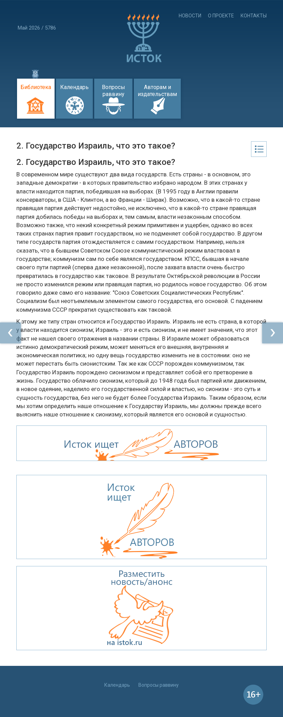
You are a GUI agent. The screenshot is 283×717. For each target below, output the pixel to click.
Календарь (74, 87)
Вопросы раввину (113, 90)
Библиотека (36, 87)
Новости (190, 15)
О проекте (221, 15)
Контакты (254, 15)
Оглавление (259, 149)
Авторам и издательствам (157, 90)
